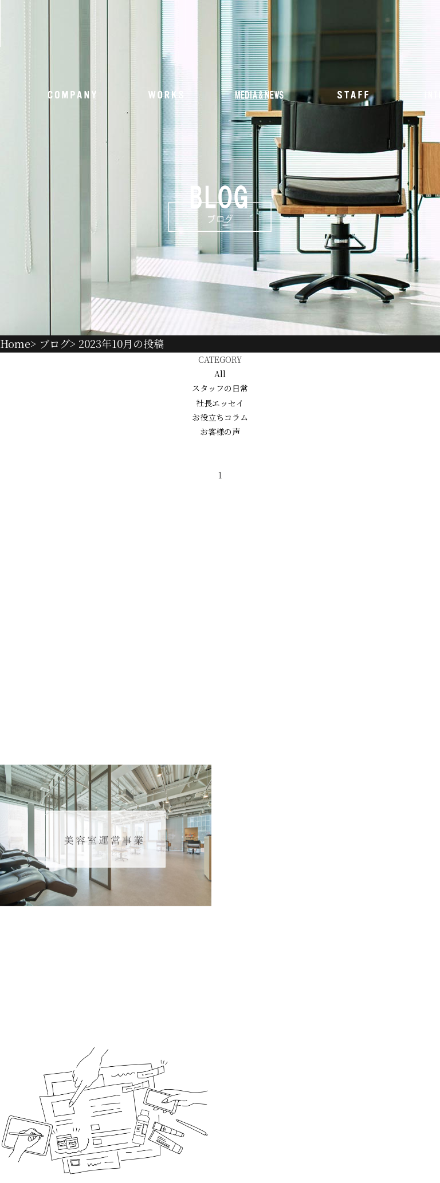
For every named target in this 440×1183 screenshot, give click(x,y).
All (220, 373)
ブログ (54, 343)
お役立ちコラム (220, 417)
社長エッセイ (220, 403)
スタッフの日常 (220, 388)
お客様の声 (220, 431)
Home (15, 343)
